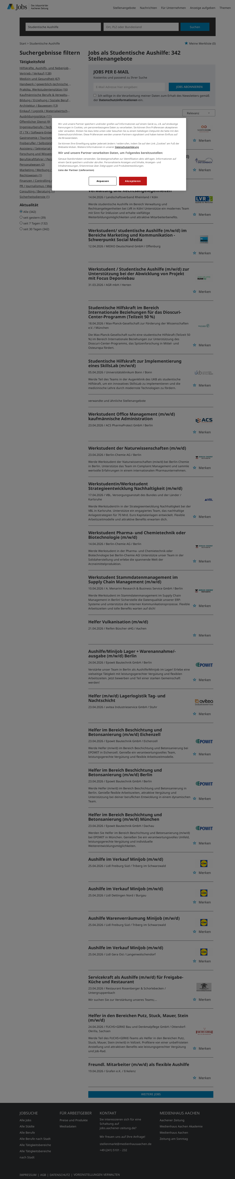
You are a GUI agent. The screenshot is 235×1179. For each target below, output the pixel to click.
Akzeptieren (133, 181)
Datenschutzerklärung (127, 147)
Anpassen (103, 181)
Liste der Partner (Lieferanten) (76, 170)
